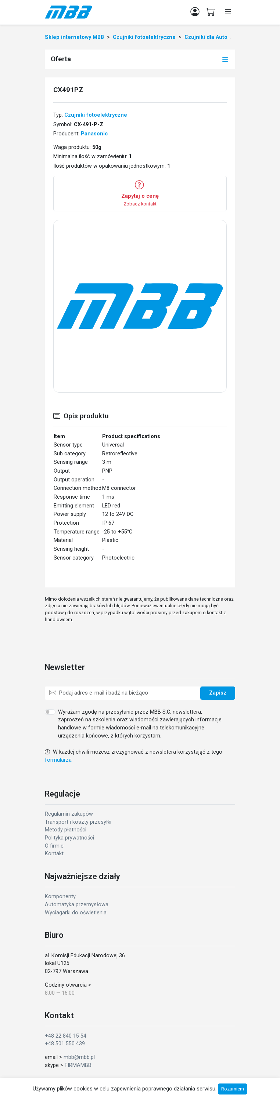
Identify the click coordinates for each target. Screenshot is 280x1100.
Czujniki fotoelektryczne (95, 115)
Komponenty (60, 896)
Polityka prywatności (69, 838)
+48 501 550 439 (65, 1044)
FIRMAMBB (78, 1065)
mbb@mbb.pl (79, 1057)
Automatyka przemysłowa (76, 905)
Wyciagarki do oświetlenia (76, 913)
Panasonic (94, 134)
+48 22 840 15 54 (65, 1036)
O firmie (54, 846)
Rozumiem (232, 1089)
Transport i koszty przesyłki (78, 822)
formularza (58, 760)
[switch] (50, 711)
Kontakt (54, 854)
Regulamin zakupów (69, 814)
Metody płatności (65, 830)
